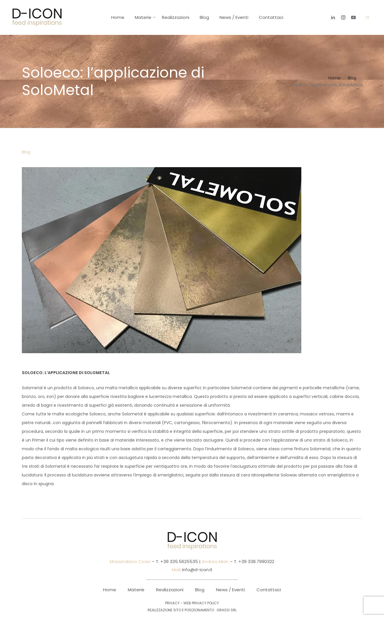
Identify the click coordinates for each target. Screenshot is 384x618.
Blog (204, 17)
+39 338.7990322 (255, 561)
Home (117, 17)
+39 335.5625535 (178, 561)
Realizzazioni (175, 17)
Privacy (172, 603)
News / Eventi (234, 17)
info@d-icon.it (197, 570)
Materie (143, 17)
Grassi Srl (227, 610)
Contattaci (271, 17)
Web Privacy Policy (201, 603)
